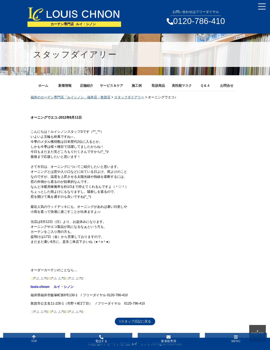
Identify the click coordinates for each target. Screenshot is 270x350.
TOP (34, 339)
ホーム (43, 85)
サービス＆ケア (111, 85)
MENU (236, 339)
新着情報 (65, 85)
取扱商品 (158, 85)
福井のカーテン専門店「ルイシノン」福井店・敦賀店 (70, 97)
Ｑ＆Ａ (205, 85)
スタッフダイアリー (129, 97)
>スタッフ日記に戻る (135, 321)
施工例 (137, 85)
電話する (101, 339)
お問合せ (226, 85)
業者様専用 (169, 339)
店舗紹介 (86, 85)
